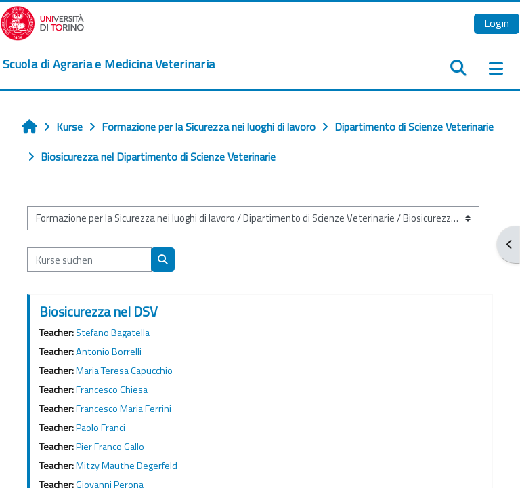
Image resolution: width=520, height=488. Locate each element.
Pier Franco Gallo (110, 446)
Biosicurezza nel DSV (98, 311)
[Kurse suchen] (89, 259)
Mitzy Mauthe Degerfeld (126, 465)
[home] (109, 64)
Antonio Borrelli (109, 351)
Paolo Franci (100, 427)
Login (496, 23)
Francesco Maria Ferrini (123, 408)
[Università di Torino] (42, 22)
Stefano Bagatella (113, 332)
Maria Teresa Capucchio (124, 370)
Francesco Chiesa (112, 389)
